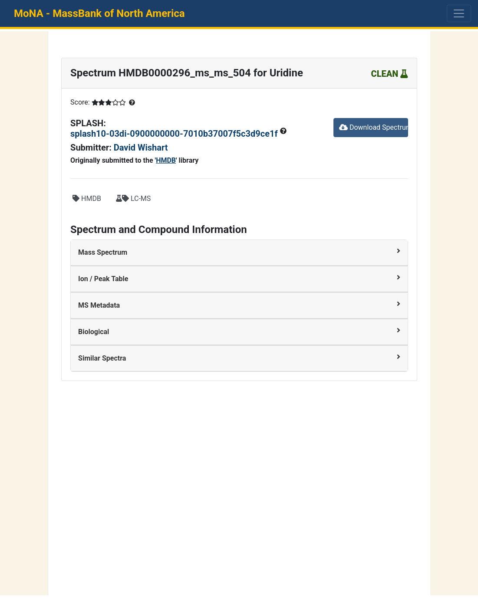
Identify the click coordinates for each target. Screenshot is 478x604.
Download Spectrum (373, 127)
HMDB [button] (87, 198)
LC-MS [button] (133, 198)
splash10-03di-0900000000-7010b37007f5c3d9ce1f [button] (175, 133)
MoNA (99, 13)
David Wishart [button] (141, 147)
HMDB (166, 160)
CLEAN (389, 74)
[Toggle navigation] (459, 13)
